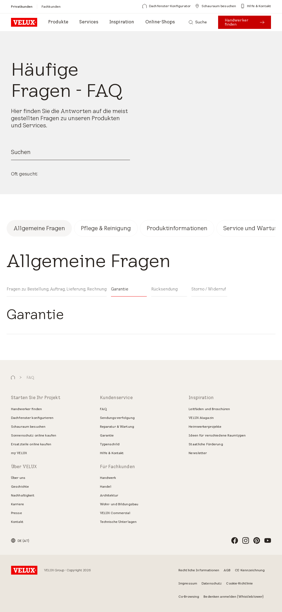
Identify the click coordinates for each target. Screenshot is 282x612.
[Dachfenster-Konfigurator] (166, 6)
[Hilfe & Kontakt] (255, 6)
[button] (13, 377)
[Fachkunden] (51, 6)
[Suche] (198, 22)
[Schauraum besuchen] (215, 6)
